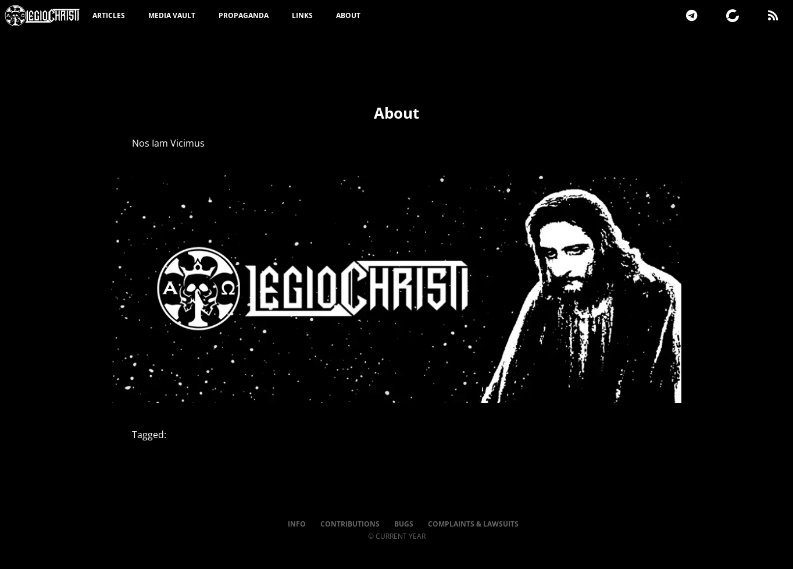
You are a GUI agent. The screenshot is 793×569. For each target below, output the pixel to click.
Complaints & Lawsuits (473, 524)
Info (297, 524)
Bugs (403, 524)
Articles (108, 15)
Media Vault (171, 15)
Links (302, 15)
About (348, 15)
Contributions (350, 524)
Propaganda (244, 15)
